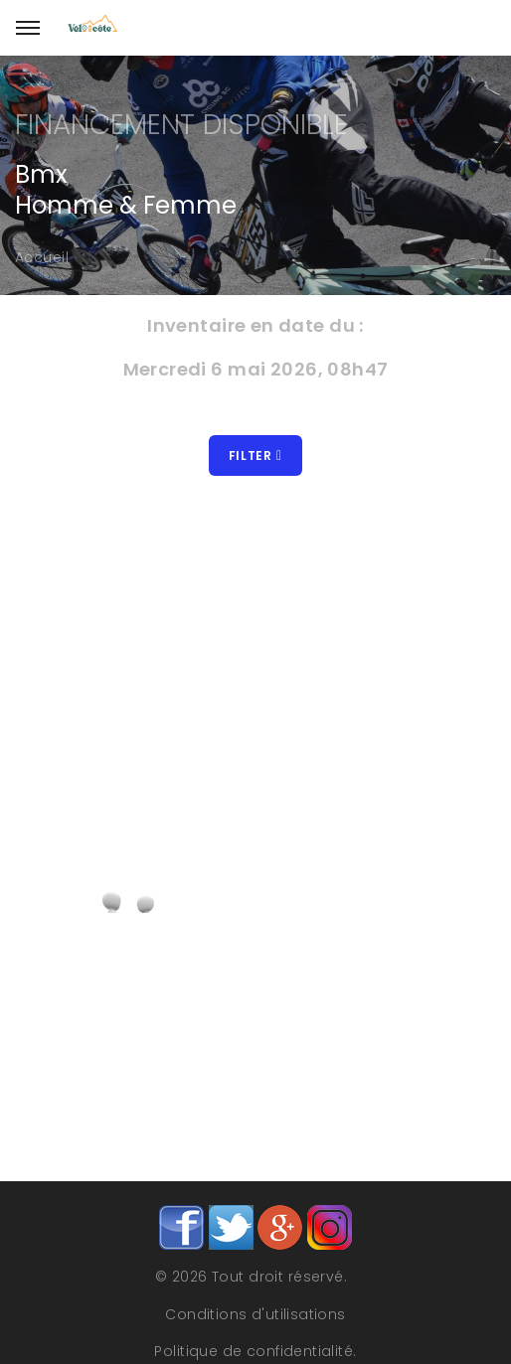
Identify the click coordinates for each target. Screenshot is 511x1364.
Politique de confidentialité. (255, 1351)
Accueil (42, 257)
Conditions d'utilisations (255, 1314)
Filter (255, 455)
